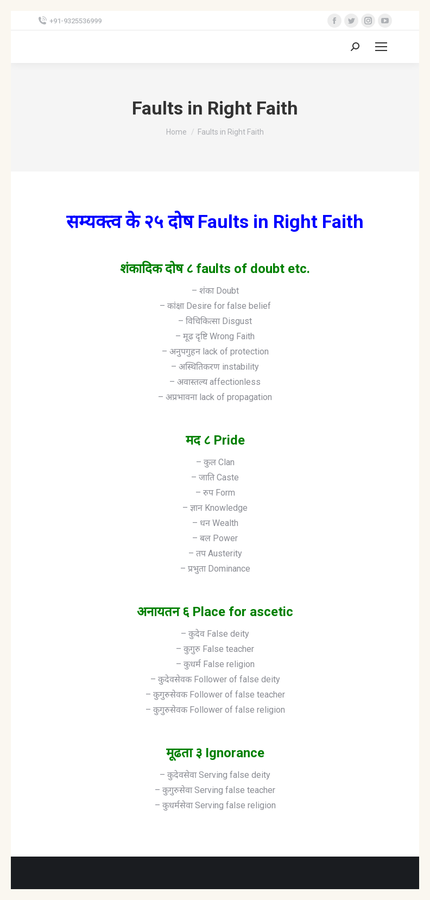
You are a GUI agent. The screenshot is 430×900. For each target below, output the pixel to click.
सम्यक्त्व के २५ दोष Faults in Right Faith (215, 221)
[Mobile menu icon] (381, 47)
